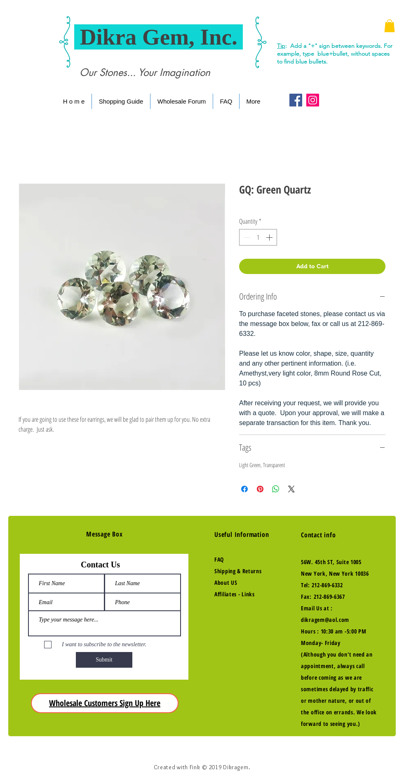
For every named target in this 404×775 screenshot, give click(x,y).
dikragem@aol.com (325, 620)
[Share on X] (291, 489)
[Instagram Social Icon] (312, 100)
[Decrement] (246, 237)
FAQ (219, 559)
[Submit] (104, 660)
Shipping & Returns (238, 571)
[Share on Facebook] (244, 489)
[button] (389, 25)
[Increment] (270, 237)
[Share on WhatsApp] (276, 489)
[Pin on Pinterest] (260, 489)
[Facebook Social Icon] (295, 100)
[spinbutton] (258, 237)
